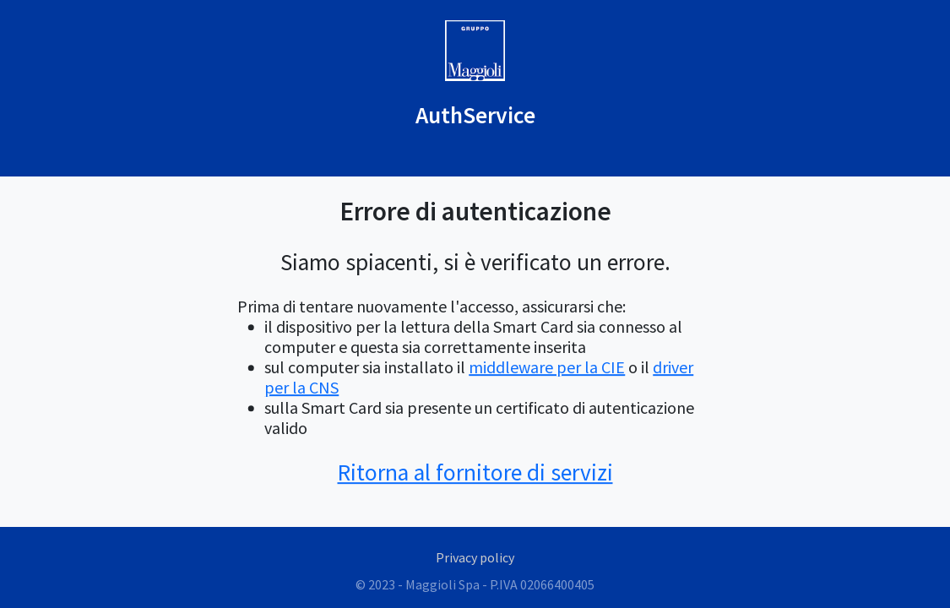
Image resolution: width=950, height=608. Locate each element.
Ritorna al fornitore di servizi (475, 472)
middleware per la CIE (547, 366)
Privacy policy (475, 557)
